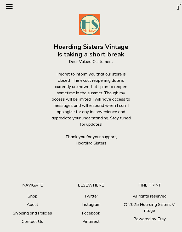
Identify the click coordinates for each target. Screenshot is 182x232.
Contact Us (32, 221)
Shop (32, 196)
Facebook (91, 213)
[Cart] (178, 7)
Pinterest (91, 221)
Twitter (91, 196)
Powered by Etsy (149, 218)
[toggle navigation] (9, 6)
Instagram (91, 204)
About (32, 204)
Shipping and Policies (32, 213)
